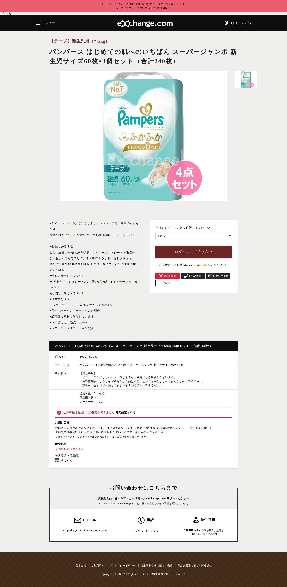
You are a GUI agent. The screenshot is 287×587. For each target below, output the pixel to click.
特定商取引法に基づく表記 (157, 565)
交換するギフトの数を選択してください (182, 227)
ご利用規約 (97, 565)
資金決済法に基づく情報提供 (194, 565)
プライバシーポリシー (122, 565)
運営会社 (81, 565)
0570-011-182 (146, 531)
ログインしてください (193, 252)
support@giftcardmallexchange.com (85, 530)
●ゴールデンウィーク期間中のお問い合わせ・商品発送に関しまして (143, 3)
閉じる (5, 13)
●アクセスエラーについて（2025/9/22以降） (143, 7)
